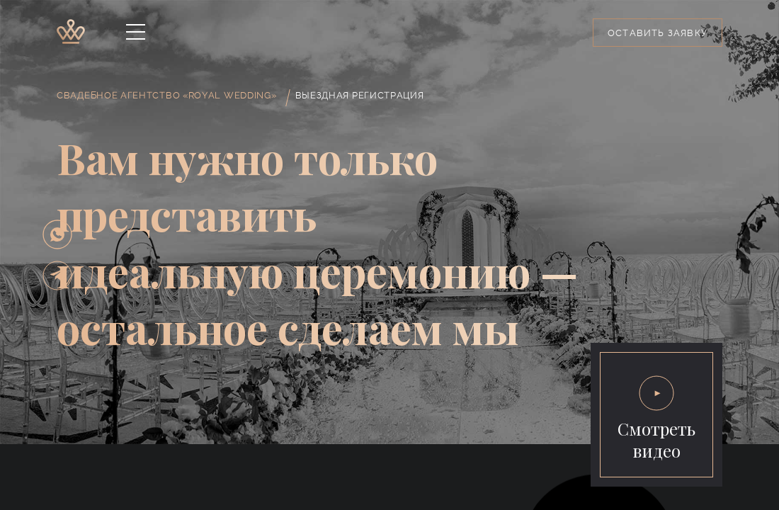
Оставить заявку (657, 33)
